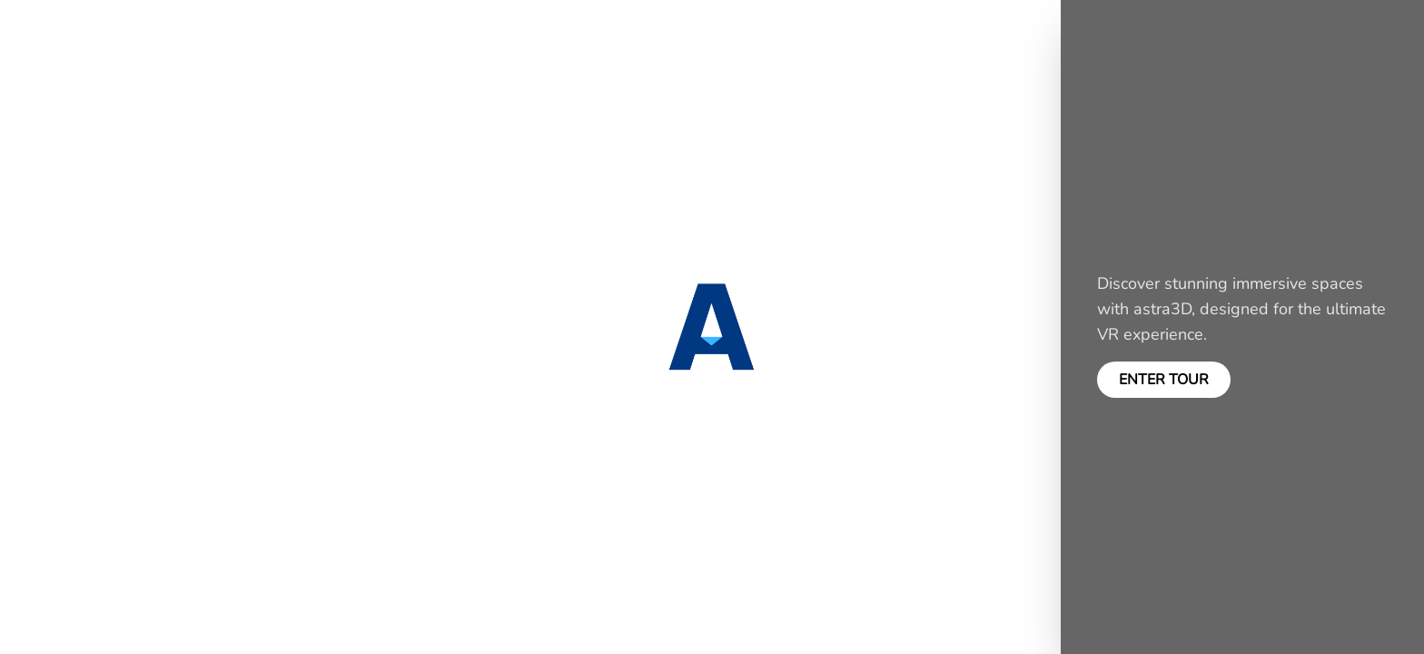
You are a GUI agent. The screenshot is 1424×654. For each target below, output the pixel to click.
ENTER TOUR (1164, 380)
